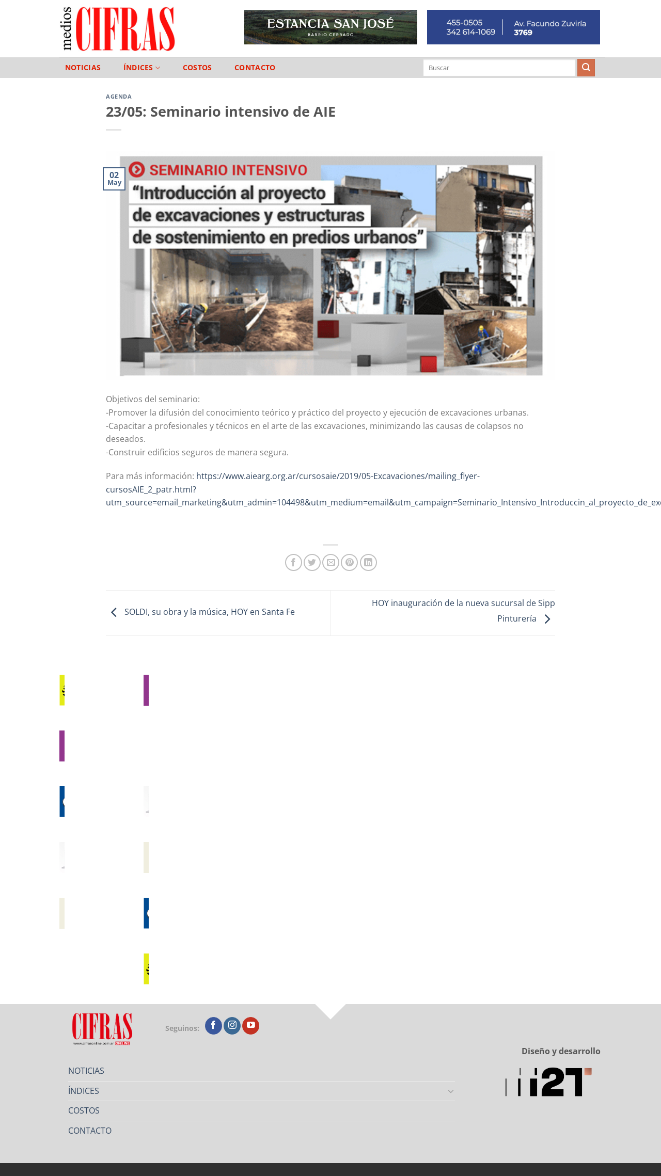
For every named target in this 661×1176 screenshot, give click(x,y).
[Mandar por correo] (330, 562)
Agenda (119, 96)
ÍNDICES (142, 68)
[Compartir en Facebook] (293, 562)
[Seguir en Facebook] (213, 1026)
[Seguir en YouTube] (250, 1026)
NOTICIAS (83, 67)
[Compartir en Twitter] (312, 562)
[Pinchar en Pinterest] (349, 562)
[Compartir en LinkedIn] (368, 562)
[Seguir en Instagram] (232, 1026)
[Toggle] (451, 1091)
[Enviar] (586, 67)
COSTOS (197, 67)
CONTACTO (254, 67)
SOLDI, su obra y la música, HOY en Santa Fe (200, 612)
